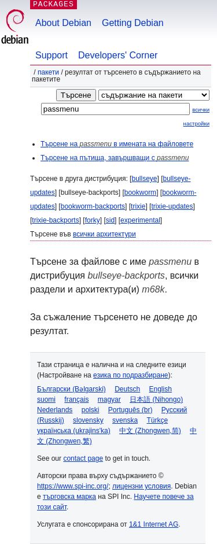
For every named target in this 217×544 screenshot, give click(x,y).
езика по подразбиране (130, 375)
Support (51, 55)
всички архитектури (104, 234)
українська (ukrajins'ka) (74, 431)
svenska (125, 420)
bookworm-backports (93, 206)
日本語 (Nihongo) (156, 399)
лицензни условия (141, 486)
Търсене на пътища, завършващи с (115, 158)
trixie (138, 206)
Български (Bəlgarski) (71, 389)
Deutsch (127, 389)
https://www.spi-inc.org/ (72, 486)
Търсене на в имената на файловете (117, 144)
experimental (140, 220)
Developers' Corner (117, 55)
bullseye (144, 179)
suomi (46, 399)
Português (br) (130, 410)
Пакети (48, 72)
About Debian (63, 23)
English (160, 389)
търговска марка (69, 497)
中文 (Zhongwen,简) (150, 431)
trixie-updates (172, 206)
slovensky (88, 420)
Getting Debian (133, 23)
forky (92, 220)
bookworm (140, 192)
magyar (109, 399)
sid (110, 220)
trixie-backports (55, 220)
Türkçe (157, 420)
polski (91, 410)
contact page (83, 458)
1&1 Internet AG (153, 524)
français (76, 399)
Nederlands (54, 410)
